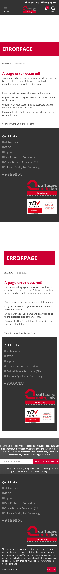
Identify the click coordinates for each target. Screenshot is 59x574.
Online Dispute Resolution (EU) (23, 371)
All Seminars (13, 351)
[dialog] (29, 560)
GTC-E (9, 356)
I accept (51, 569)
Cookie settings (15, 382)
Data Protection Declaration (22, 366)
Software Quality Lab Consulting (24, 376)
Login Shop (32, 2)
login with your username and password (28, 313)
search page (23, 306)
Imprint (10, 361)
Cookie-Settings (9, 569)
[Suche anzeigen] (53, 8)
